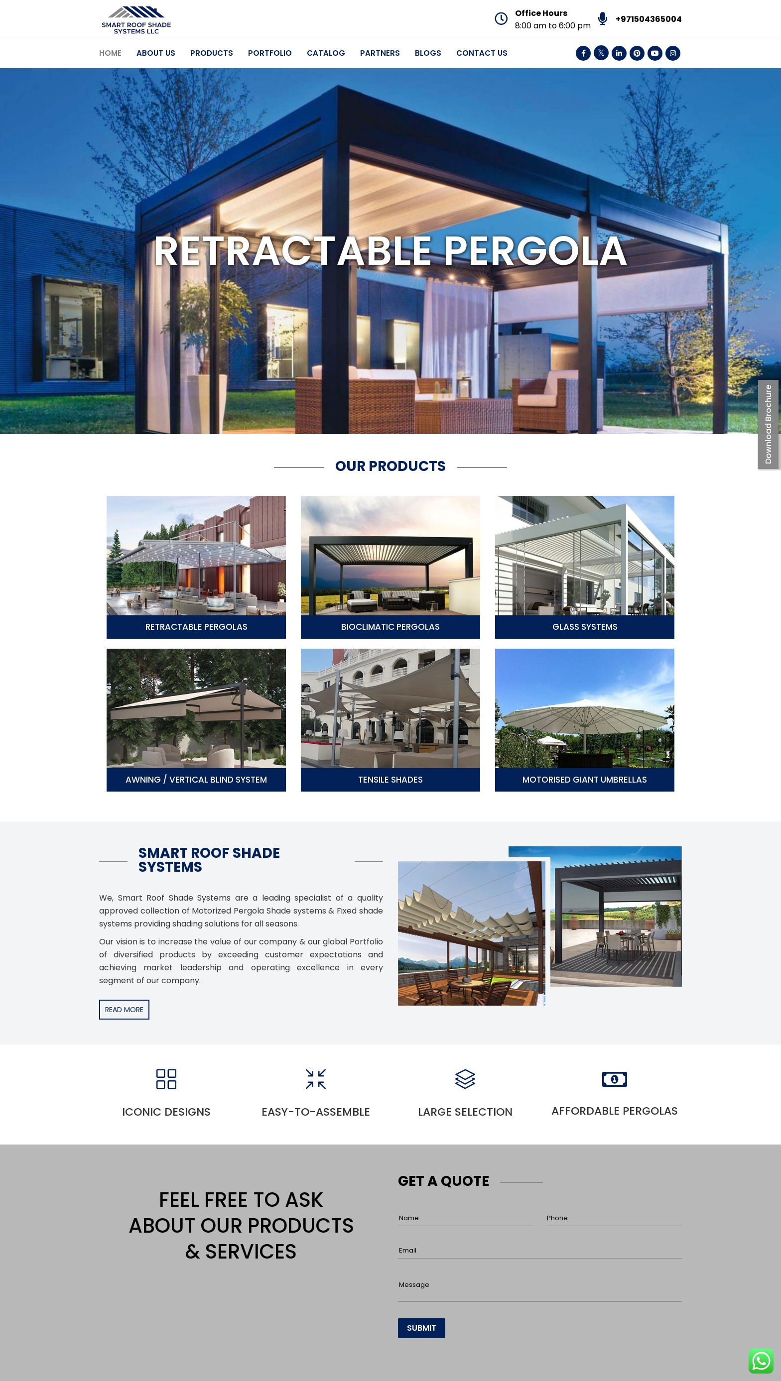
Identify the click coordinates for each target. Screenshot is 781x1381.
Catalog (326, 53)
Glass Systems (585, 627)
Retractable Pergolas (196, 627)
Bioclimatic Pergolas (390, 627)
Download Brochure (768, 424)
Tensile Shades (390, 780)
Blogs (428, 53)
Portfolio (270, 53)
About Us (155, 53)
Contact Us (482, 53)
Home (110, 53)
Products (211, 53)
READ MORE (124, 1010)
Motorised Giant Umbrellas (584, 780)
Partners (380, 53)
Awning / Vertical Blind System (196, 780)
